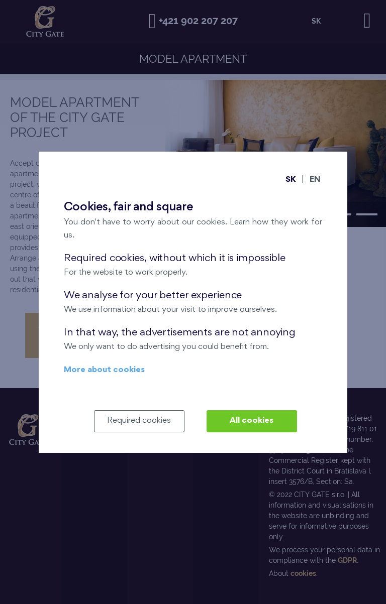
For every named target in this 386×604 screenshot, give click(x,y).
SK (290, 180)
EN (315, 180)
